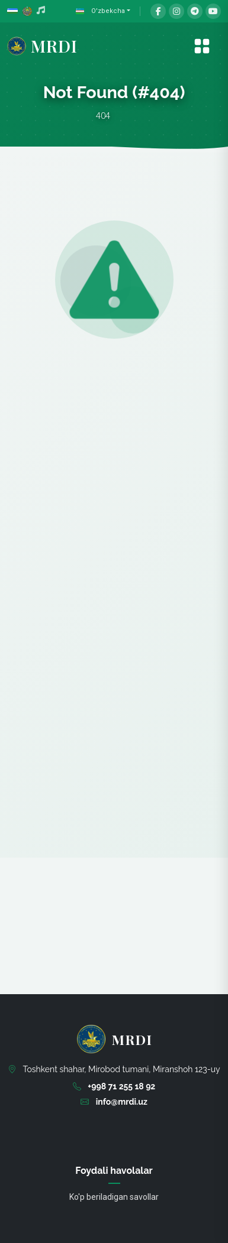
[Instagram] (176, 11)
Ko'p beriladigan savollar (114, 1197)
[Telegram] (195, 11)
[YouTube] (213, 11)
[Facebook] (158, 11)
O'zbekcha (99, 11)
